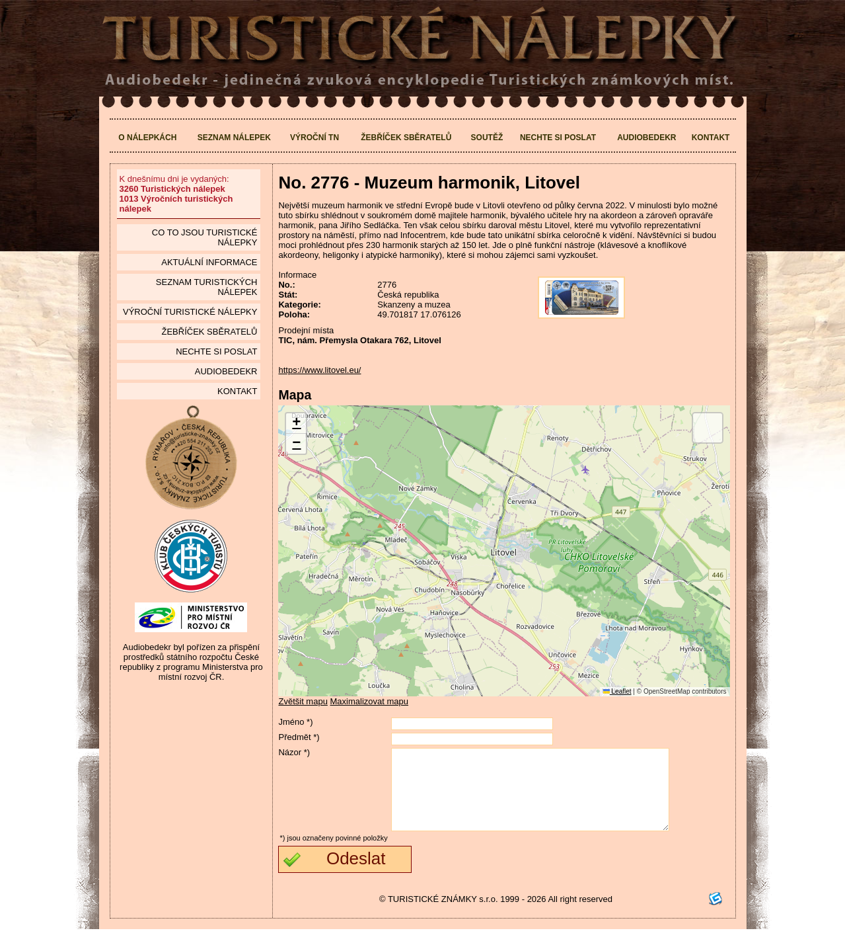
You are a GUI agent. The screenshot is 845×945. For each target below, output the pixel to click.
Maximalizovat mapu (369, 701)
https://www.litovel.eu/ (319, 370)
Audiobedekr (646, 137)
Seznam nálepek (234, 137)
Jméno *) (295, 722)
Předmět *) (298, 737)
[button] (296, 423)
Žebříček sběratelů (406, 137)
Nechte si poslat (558, 137)
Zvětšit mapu (302, 701)
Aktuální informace (209, 262)
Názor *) (294, 752)
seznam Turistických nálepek (207, 287)
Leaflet (617, 691)
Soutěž (487, 137)
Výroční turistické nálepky (190, 312)
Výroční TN (314, 137)
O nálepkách (147, 137)
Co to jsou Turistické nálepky (205, 237)
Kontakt (711, 137)
